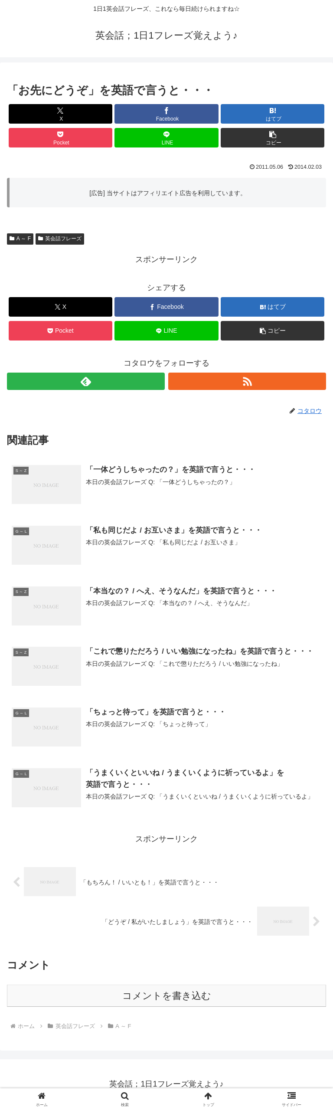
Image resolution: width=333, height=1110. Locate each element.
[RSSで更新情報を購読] (247, 381)
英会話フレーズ (60, 239)
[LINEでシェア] (166, 137)
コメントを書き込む (166, 996)
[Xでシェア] (60, 114)
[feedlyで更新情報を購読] (86, 381)
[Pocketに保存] (60, 137)
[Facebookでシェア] (166, 114)
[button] (272, 137)
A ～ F (20, 239)
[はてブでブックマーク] (272, 114)
